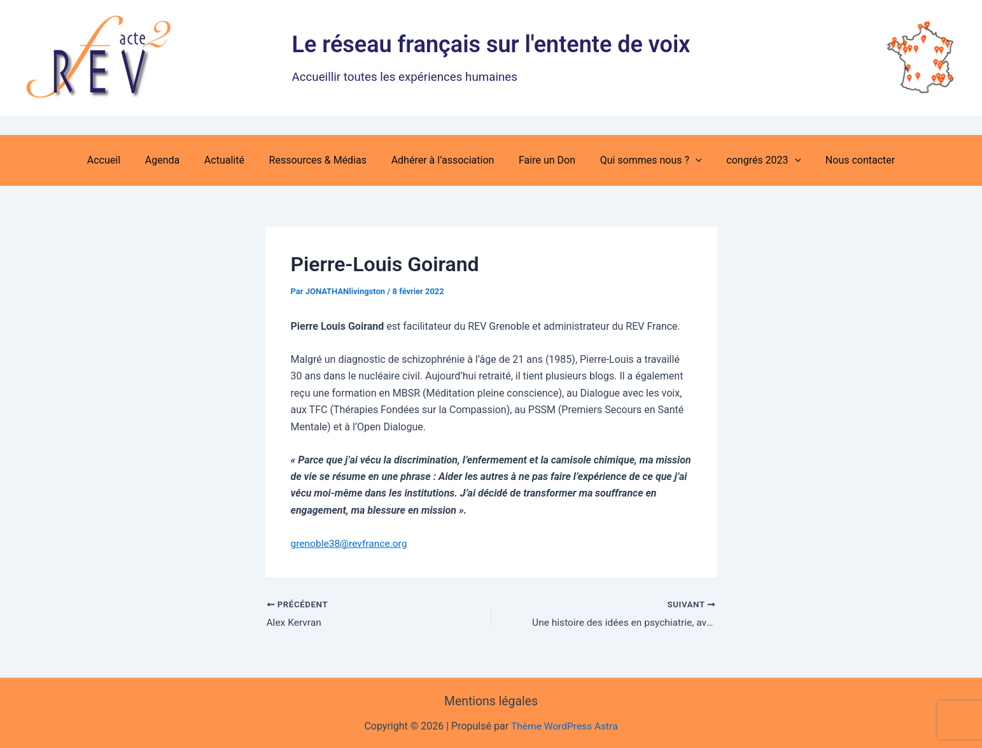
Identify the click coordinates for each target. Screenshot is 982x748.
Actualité (233, 160)
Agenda (175, 160)
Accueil (120, 160)
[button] (687, 160)
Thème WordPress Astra (564, 727)
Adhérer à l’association (443, 160)
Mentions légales (491, 701)
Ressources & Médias (321, 160)
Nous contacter (843, 160)
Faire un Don (542, 160)
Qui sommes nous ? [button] (642, 160)
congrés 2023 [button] (750, 160)
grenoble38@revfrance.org (351, 543)
